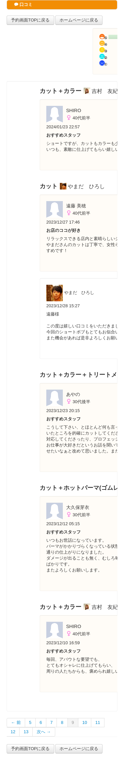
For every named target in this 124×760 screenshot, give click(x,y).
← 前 (16, 722)
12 (13, 731)
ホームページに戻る (79, 20)
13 (25, 731)
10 (84, 722)
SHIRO (73, 110)
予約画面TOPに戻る (30, 20)
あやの (73, 394)
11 (97, 722)
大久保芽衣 (77, 507)
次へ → (44, 731)
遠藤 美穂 (76, 205)
